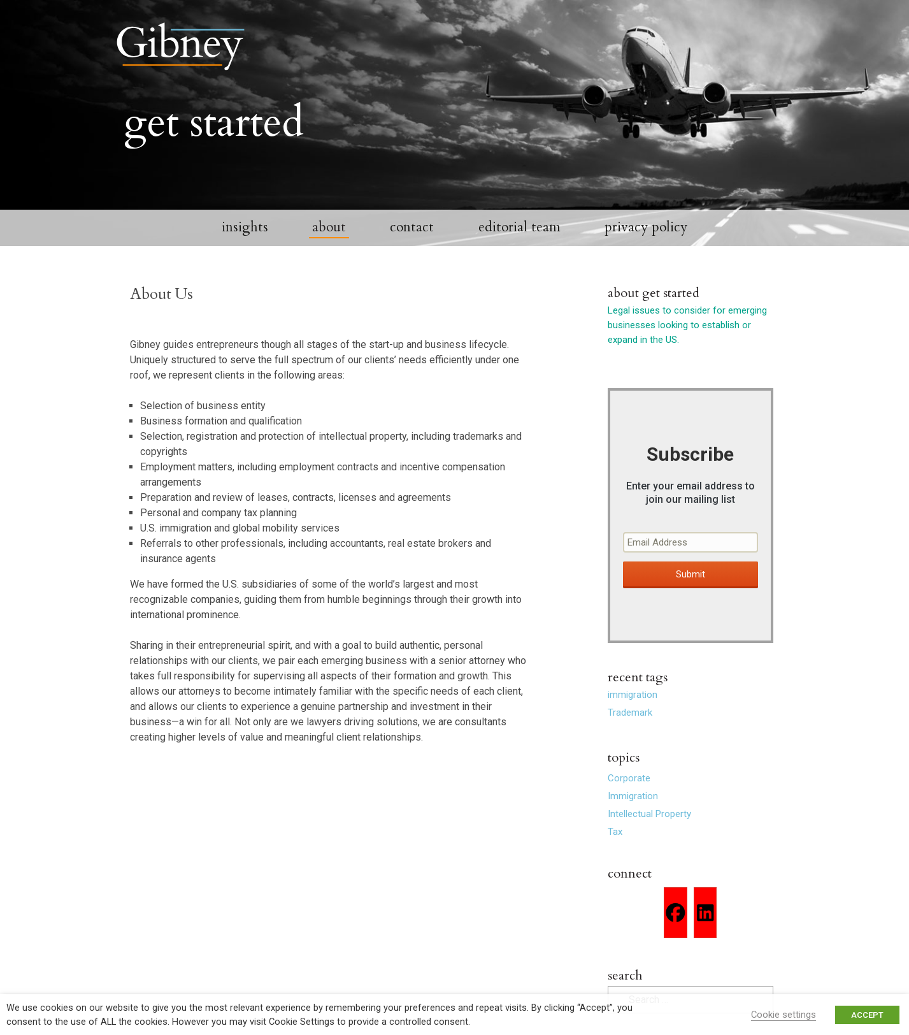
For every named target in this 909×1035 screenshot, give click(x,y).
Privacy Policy (646, 236)
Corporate (629, 787)
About (329, 236)
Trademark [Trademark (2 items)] (630, 721)
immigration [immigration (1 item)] (632, 703)
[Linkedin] (705, 921)
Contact (412, 236)
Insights (245, 236)
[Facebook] (675, 921)
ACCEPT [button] (867, 1015)
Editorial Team (519, 236)
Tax (615, 840)
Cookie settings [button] (783, 1014)
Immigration (633, 805)
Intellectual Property (649, 823)
